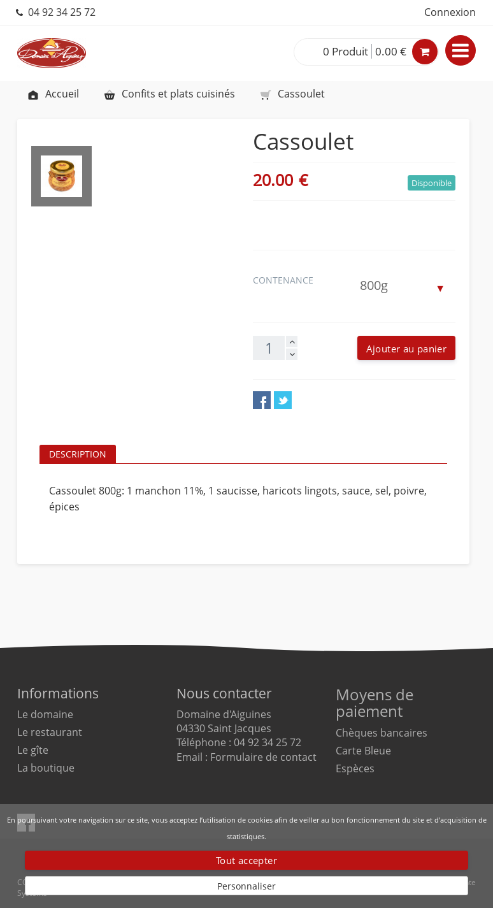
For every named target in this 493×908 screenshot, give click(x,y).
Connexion (450, 12)
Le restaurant (49, 732)
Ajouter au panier (406, 348)
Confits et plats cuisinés (169, 94)
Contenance (284, 280)
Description (77, 454)
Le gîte (32, 750)
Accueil (53, 94)
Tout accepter (246, 860)
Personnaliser (246, 886)
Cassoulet (292, 94)
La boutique (46, 768)
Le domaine (45, 714)
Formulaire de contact (263, 757)
